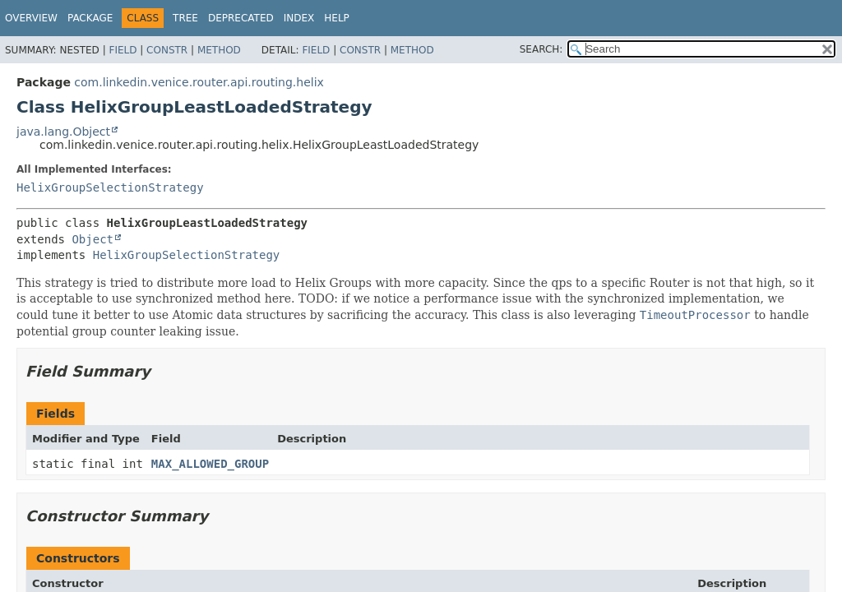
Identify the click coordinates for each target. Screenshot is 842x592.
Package (90, 18)
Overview (31, 18)
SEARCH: (541, 49)
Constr (166, 50)
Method (219, 50)
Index (299, 18)
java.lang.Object (63, 131)
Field (122, 50)
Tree (185, 18)
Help (336, 18)
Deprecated (241, 18)
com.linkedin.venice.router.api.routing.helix (199, 82)
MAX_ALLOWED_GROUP (210, 463)
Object (92, 239)
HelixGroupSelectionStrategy (110, 187)
